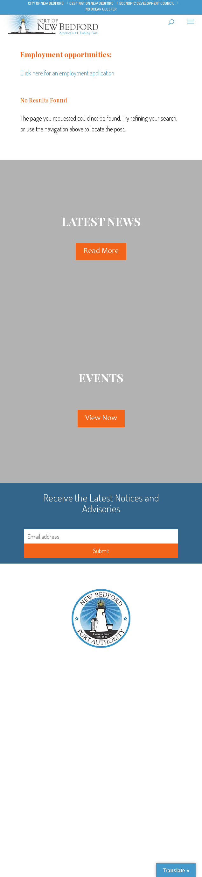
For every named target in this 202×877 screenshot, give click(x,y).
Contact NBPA (101, 685)
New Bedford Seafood (101, 751)
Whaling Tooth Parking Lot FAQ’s (101, 767)
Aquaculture (101, 816)
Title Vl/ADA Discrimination (101, 677)
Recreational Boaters (101, 824)
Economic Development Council (146, 3)
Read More (101, 251)
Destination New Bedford (91, 3)
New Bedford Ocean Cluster (101, 743)
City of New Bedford (46, 3)
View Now (101, 418)
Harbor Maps (101, 702)
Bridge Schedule (101, 694)
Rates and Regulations (101, 832)
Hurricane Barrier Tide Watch (101, 710)
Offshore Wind (101, 807)
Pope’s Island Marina (101, 734)
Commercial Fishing (101, 799)
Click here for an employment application (67, 73)
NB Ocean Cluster (101, 9)
